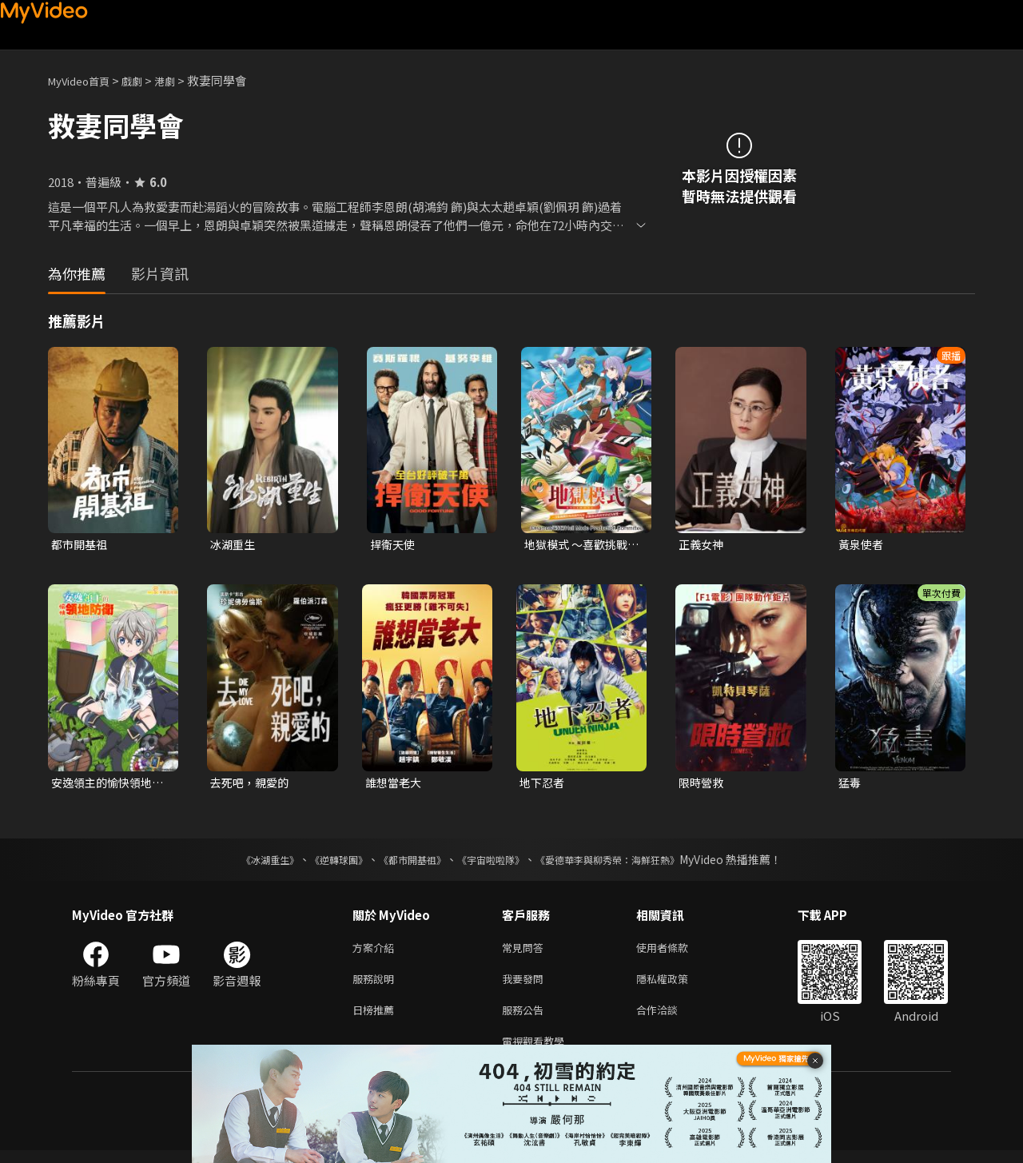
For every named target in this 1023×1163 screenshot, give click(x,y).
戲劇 (145, 80)
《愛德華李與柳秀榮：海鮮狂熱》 (628, 862)
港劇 (181, 80)
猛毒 (850, 784)
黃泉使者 (862, 544)
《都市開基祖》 (404, 862)
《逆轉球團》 (320, 862)
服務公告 (526, 1018)
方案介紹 (376, 951)
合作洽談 (670, 1018)
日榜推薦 (376, 1018)
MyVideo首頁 (84, 80)
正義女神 (702, 544)
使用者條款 (676, 951)
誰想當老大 (395, 784)
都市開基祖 (81, 544)
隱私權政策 (676, 985)
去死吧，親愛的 (252, 784)
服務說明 (376, 985)
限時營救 (702, 784)
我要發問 (526, 985)
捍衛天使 (394, 544)
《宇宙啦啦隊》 (494, 862)
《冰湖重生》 (242, 862)
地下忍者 (543, 784)
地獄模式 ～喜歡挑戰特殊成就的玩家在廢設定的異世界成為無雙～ (579, 545)
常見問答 (526, 951)
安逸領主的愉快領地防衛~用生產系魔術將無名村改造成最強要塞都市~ (108, 785)
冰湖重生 (234, 544)
